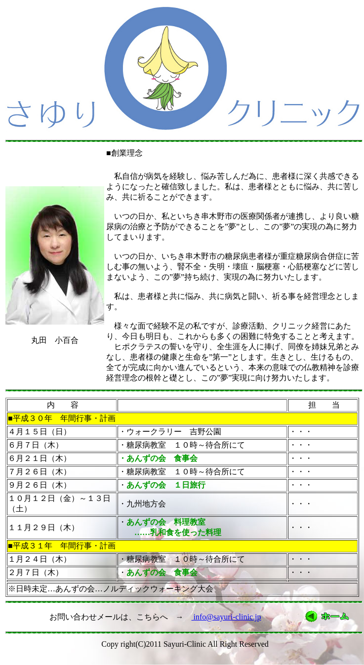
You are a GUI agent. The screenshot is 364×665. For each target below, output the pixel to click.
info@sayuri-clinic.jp (226, 617)
